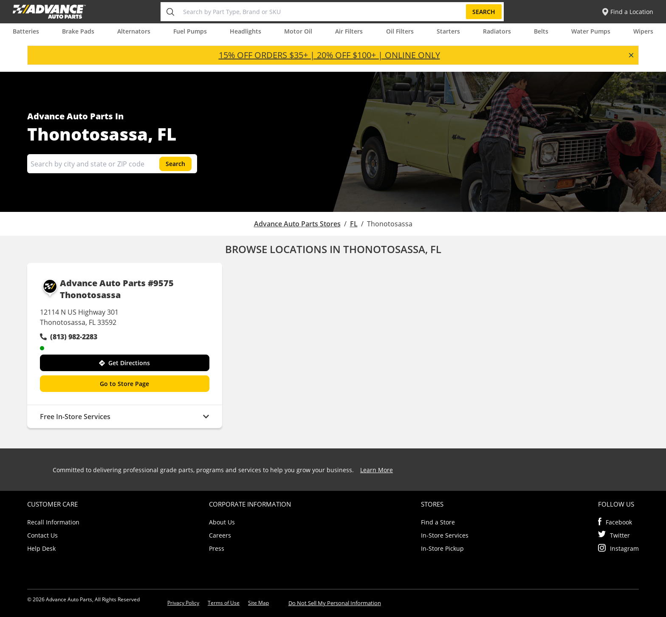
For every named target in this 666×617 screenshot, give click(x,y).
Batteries (26, 31)
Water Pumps (590, 31)
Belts (541, 31)
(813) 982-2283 (68, 336)
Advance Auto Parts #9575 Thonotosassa (107, 289)
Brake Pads (78, 31)
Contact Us (42, 535)
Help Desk (41, 548)
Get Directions (124, 363)
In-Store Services (444, 535)
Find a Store (438, 522)
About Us (222, 522)
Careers (220, 535)
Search (483, 12)
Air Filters (349, 31)
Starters (448, 31)
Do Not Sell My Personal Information (334, 603)
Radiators (497, 31)
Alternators (133, 31)
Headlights (245, 31)
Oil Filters (400, 31)
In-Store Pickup (442, 548)
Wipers (643, 31)
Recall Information (53, 522)
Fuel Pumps (190, 31)
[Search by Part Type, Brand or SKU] (323, 11)
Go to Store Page (124, 384)
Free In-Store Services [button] (124, 416)
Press (216, 548)
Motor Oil (298, 31)
